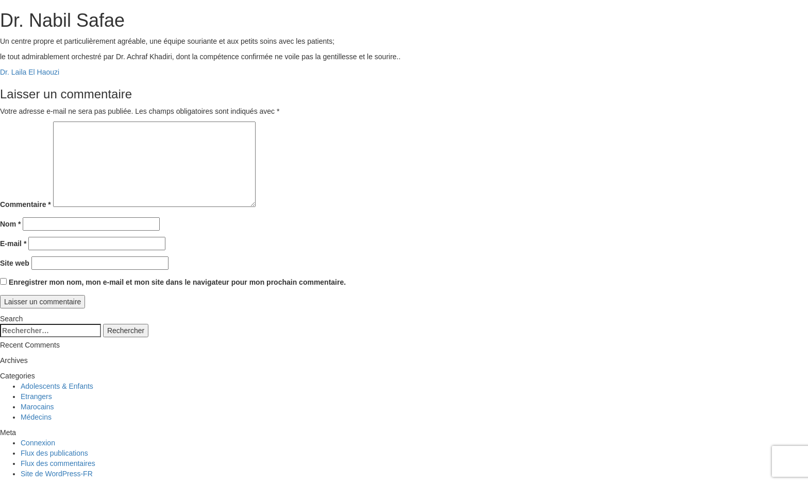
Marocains (37, 407)
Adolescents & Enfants (57, 386)
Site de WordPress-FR (57, 474)
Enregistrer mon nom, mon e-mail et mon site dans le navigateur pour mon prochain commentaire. (177, 282)
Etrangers (36, 396)
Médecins (36, 417)
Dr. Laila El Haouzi (29, 72)
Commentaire (25, 204)
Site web (14, 263)
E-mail (13, 243)
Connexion (38, 443)
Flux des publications (54, 453)
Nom (10, 224)
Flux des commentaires (58, 463)
